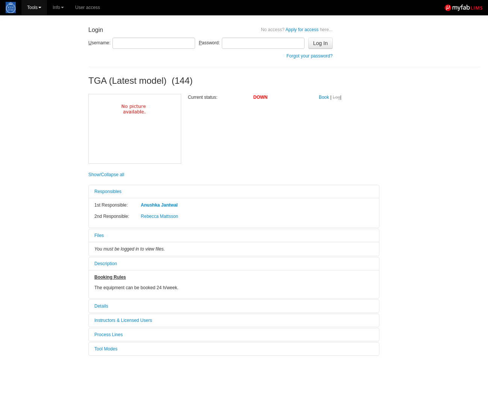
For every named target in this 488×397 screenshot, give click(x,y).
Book (324, 97)
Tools (34, 7)
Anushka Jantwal (159, 205)
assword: (209, 42)
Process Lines (108, 334)
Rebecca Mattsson (159, 216)
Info (58, 7)
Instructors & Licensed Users (123, 320)
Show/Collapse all (106, 174)
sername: (99, 42)
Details (101, 306)
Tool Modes (105, 349)
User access (87, 7)
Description (105, 263)
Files (99, 235)
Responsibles (107, 191)
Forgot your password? (309, 56)
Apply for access (297, 29)
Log (336, 97)
